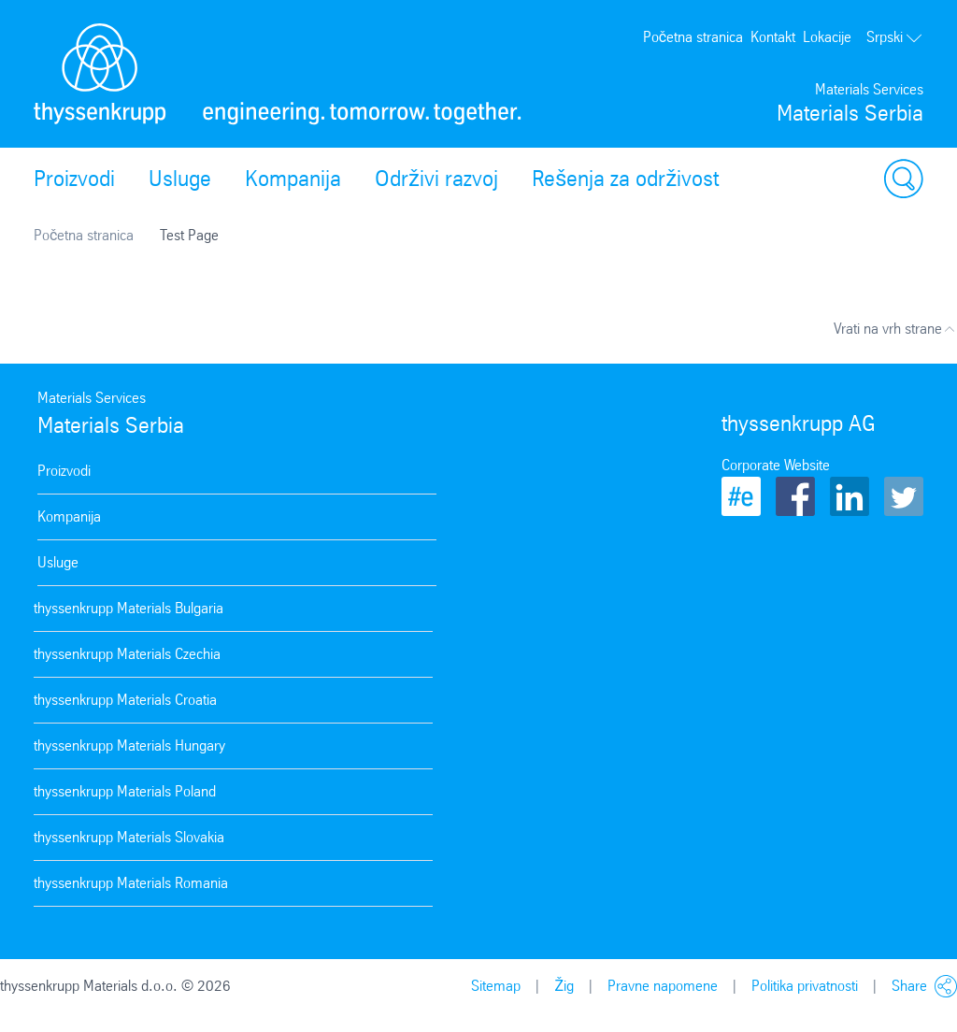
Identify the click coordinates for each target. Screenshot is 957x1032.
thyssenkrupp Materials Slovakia (129, 837)
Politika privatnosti (804, 986)
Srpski (894, 37)
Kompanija (293, 178)
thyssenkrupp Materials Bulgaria (128, 608)
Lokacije (827, 37)
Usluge (180, 178)
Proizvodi (74, 178)
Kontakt (772, 37)
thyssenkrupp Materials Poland (125, 791)
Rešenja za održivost (625, 178)
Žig (564, 986)
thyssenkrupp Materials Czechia (127, 654)
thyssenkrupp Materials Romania (131, 883)
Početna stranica (693, 37)
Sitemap (496, 986)
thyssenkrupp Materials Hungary (129, 745)
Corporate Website (775, 465)
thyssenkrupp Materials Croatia (125, 700)
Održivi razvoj (436, 178)
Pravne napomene (662, 986)
